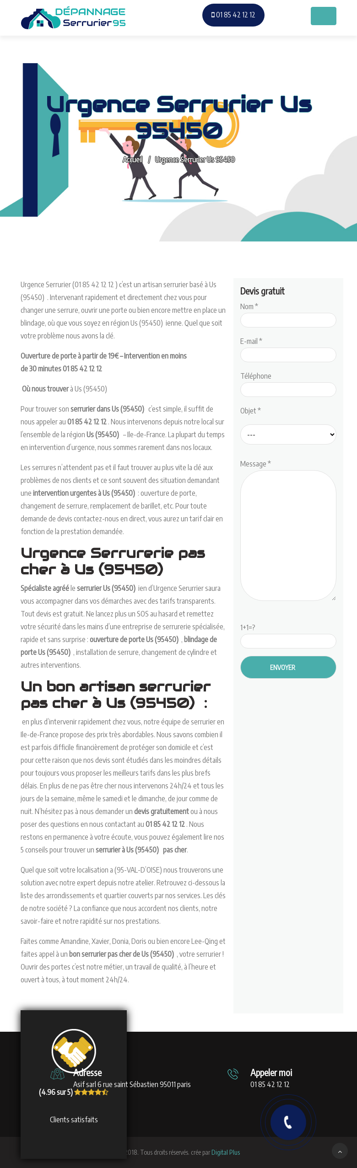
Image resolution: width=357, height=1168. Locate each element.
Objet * (250, 410)
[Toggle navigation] (323, 16)
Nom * (288, 313)
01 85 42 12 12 (233, 14)
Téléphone (288, 382)
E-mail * (288, 348)
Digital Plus (225, 1152)
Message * (288, 531)
